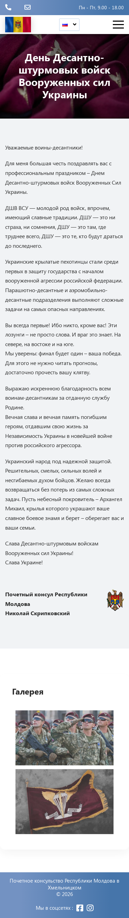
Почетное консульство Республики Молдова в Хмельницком (64, 884)
